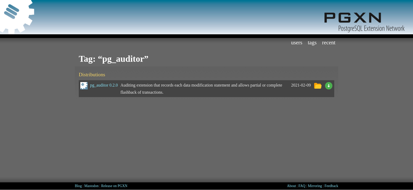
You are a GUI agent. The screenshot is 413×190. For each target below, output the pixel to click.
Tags (312, 42)
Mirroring (315, 186)
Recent (329, 42)
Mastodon (91, 186)
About (291, 186)
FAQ (301, 186)
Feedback (331, 186)
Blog (78, 186)
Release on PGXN (114, 186)
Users (296, 42)
